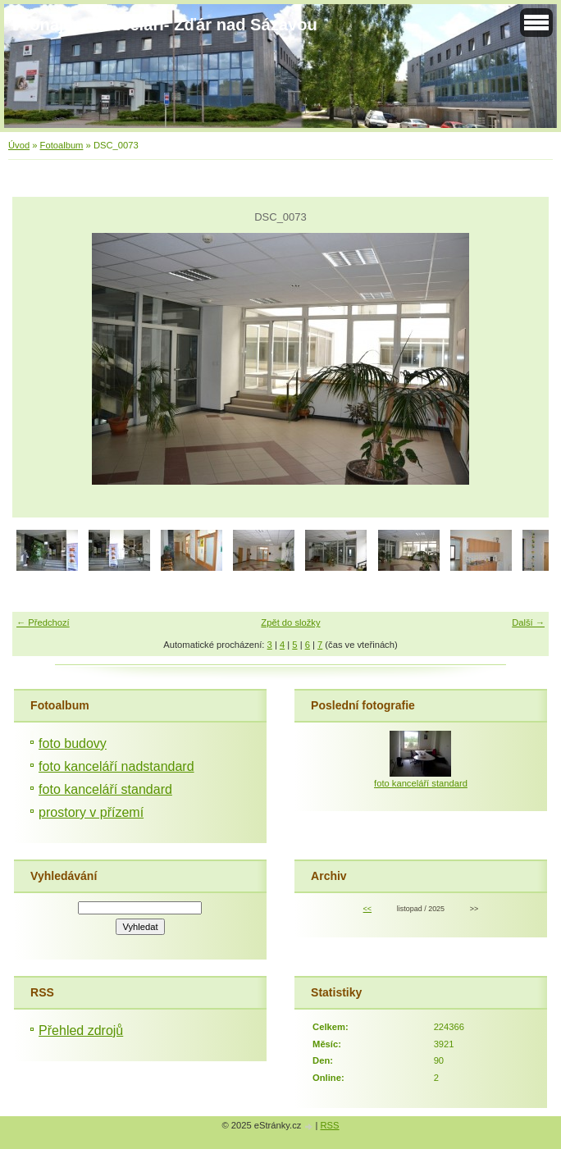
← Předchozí (43, 622)
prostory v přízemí (91, 812)
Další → (528, 622)
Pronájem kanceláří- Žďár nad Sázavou (164, 25)
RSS (330, 1125)
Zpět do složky (290, 622)
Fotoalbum (62, 145)
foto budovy (73, 743)
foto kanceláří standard (105, 789)
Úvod (19, 145)
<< (367, 909)
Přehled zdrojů (81, 1030)
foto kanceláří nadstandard (116, 766)
